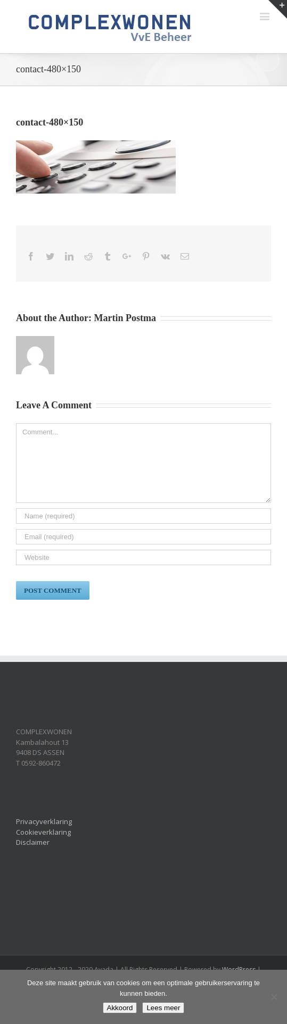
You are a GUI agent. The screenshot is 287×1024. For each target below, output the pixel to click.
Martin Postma (125, 318)
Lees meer (163, 1008)
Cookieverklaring (43, 832)
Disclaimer (33, 842)
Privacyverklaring (44, 821)
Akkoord (120, 1008)
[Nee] (273, 997)
